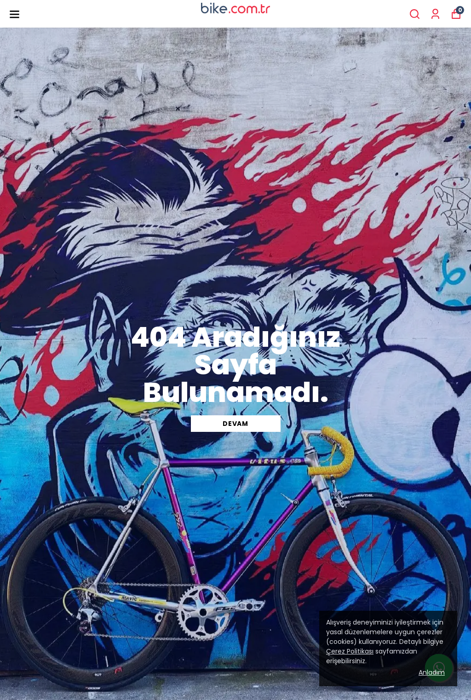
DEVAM (235, 423)
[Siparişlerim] (435, 14)
